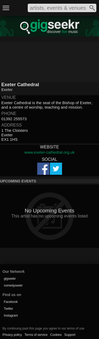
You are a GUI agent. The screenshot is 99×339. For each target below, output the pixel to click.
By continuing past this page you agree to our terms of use (43, 328)
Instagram (11, 315)
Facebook (11, 302)
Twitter (8, 309)
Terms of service (36, 335)
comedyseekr (13, 285)
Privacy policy (12, 335)
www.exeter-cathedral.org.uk (49, 152)
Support (69, 335)
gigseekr (10, 278)
